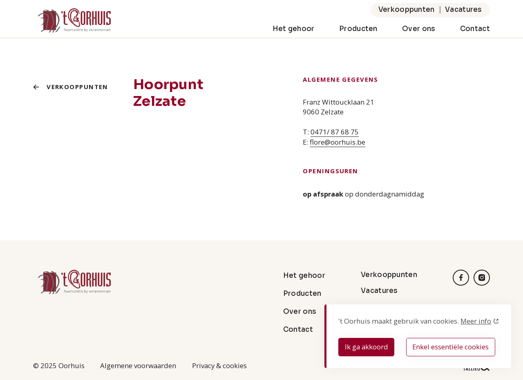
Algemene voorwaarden (138, 365)
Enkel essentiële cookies (450, 346)
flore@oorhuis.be (337, 142)
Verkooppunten (406, 9)
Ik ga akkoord (366, 346)
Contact (475, 29)
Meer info (475, 321)
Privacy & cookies (219, 365)
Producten (358, 29)
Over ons (418, 29)
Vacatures (463, 9)
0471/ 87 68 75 (335, 131)
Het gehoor (294, 29)
